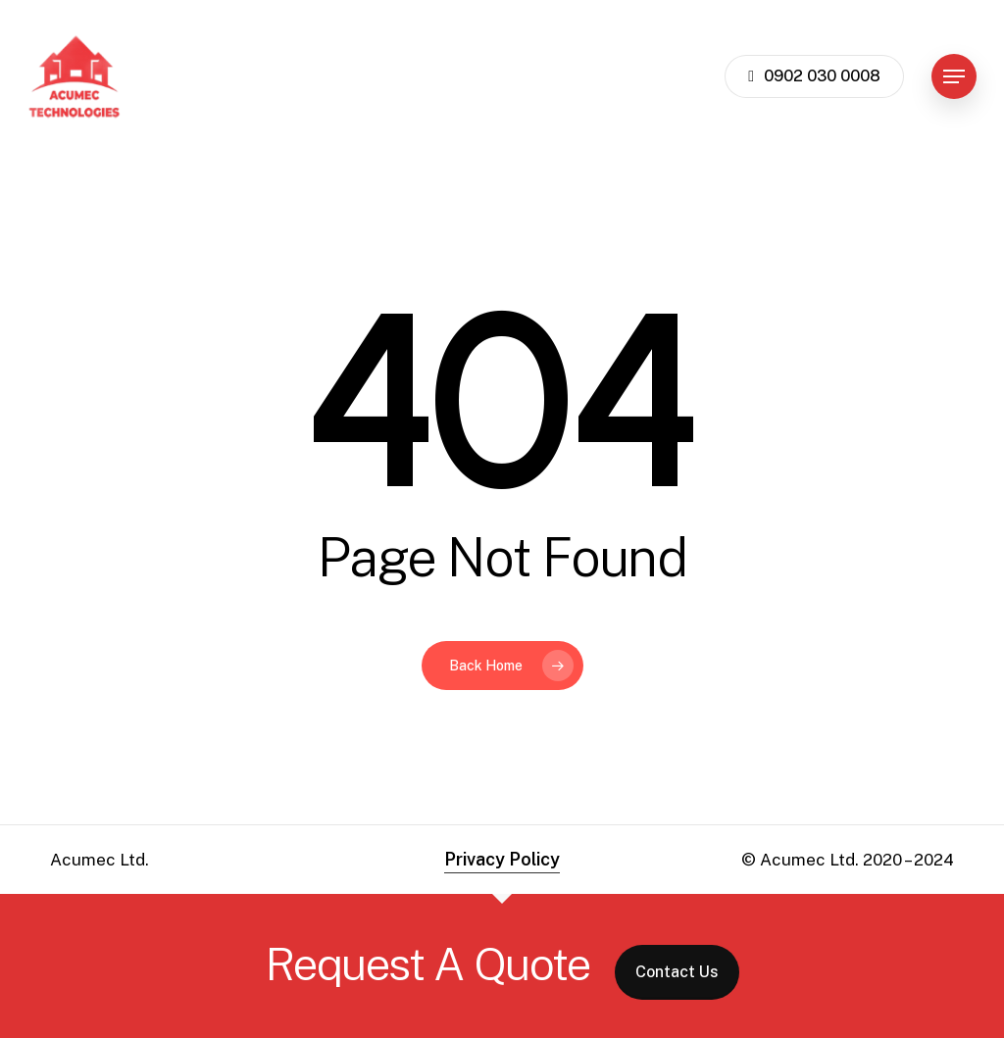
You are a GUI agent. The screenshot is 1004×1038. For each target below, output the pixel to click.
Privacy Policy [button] (502, 859)
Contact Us (677, 972)
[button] (954, 77)
